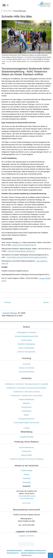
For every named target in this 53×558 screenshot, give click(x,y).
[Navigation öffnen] (4, 5)
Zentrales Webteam (9, 313)
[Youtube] (32, 544)
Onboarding (26, 482)
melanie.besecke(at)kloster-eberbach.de (21, 251)
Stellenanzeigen (27, 470)
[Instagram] (28, 544)
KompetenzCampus (27, 437)
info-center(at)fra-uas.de (27, 496)
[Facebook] (20, 544)
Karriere (26, 474)
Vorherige (6, 302)
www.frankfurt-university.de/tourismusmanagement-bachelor (27, 257)
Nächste (47, 302)
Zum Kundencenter (27, 498)
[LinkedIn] (24, 544)
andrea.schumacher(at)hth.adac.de (24, 245)
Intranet (27, 428)
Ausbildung (26, 478)
